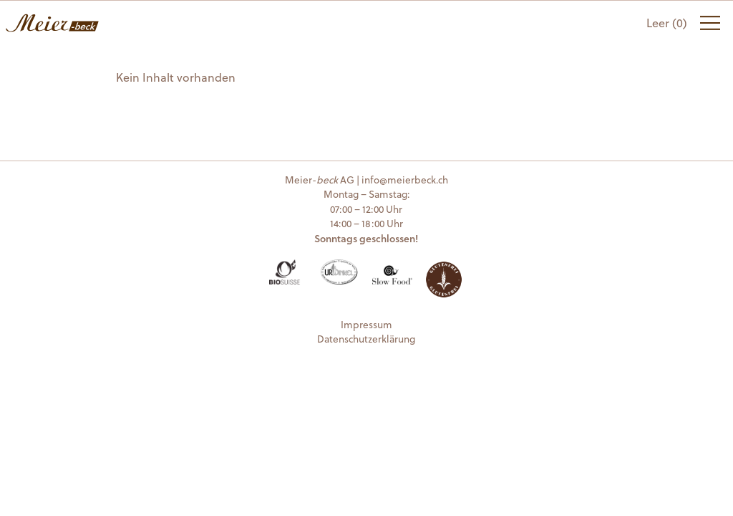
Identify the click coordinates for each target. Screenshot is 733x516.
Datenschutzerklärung (366, 338)
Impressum (366, 324)
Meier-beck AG (52, 23)
